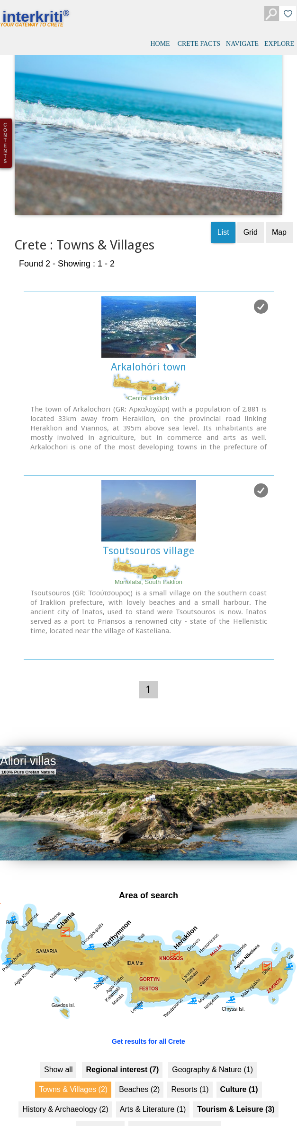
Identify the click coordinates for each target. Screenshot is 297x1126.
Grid (250, 211)
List (223, 211)
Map (279, 211)
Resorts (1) (189, 1069)
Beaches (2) (139, 1069)
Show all (58, 1049)
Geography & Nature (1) (212, 1049)
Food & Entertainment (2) (174, 1108)
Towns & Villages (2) (73, 1069)
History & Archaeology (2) (65, 1088)
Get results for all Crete (148, 1020)
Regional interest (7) (122, 1049)
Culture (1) (239, 1069)
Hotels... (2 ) (100, 1108)
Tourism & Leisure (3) (235, 1088)
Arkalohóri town (148, 346)
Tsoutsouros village (148, 530)
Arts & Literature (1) (153, 1088)
